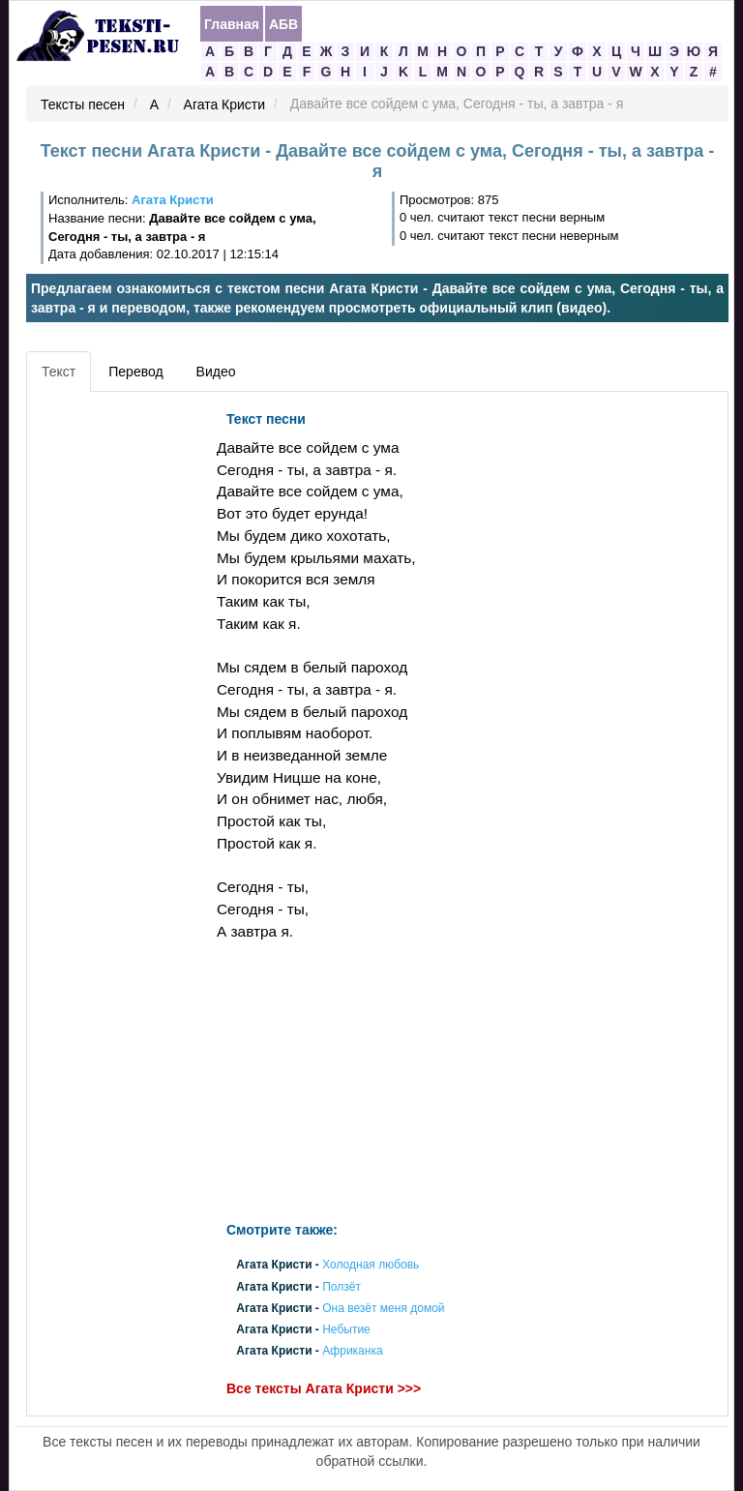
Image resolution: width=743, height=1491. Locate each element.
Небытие (346, 1330)
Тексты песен (83, 104)
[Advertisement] (119, 692)
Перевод (135, 371)
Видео (216, 371)
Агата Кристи (225, 104)
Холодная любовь (370, 1265)
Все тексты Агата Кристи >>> (323, 1388)
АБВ (283, 24)
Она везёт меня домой (383, 1308)
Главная (231, 24)
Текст (58, 371)
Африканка (352, 1351)
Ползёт (341, 1287)
